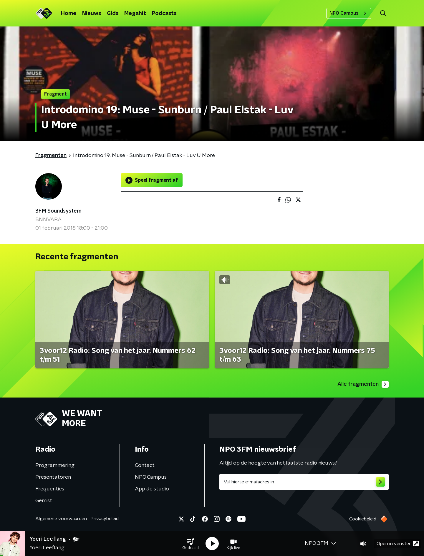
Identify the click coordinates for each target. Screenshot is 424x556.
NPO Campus (348, 13)
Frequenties (49, 489)
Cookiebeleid (362, 519)
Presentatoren (53, 477)
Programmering (54, 465)
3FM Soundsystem (58, 211)
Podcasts (164, 13)
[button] (190, 543)
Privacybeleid (104, 518)
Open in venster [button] (398, 543)
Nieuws (91, 13)
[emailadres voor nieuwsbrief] (304, 482)
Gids (112, 13)
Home (68, 13)
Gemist (43, 500)
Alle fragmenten (363, 384)
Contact (145, 465)
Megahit (135, 13)
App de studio (152, 489)
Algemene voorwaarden (61, 518)
